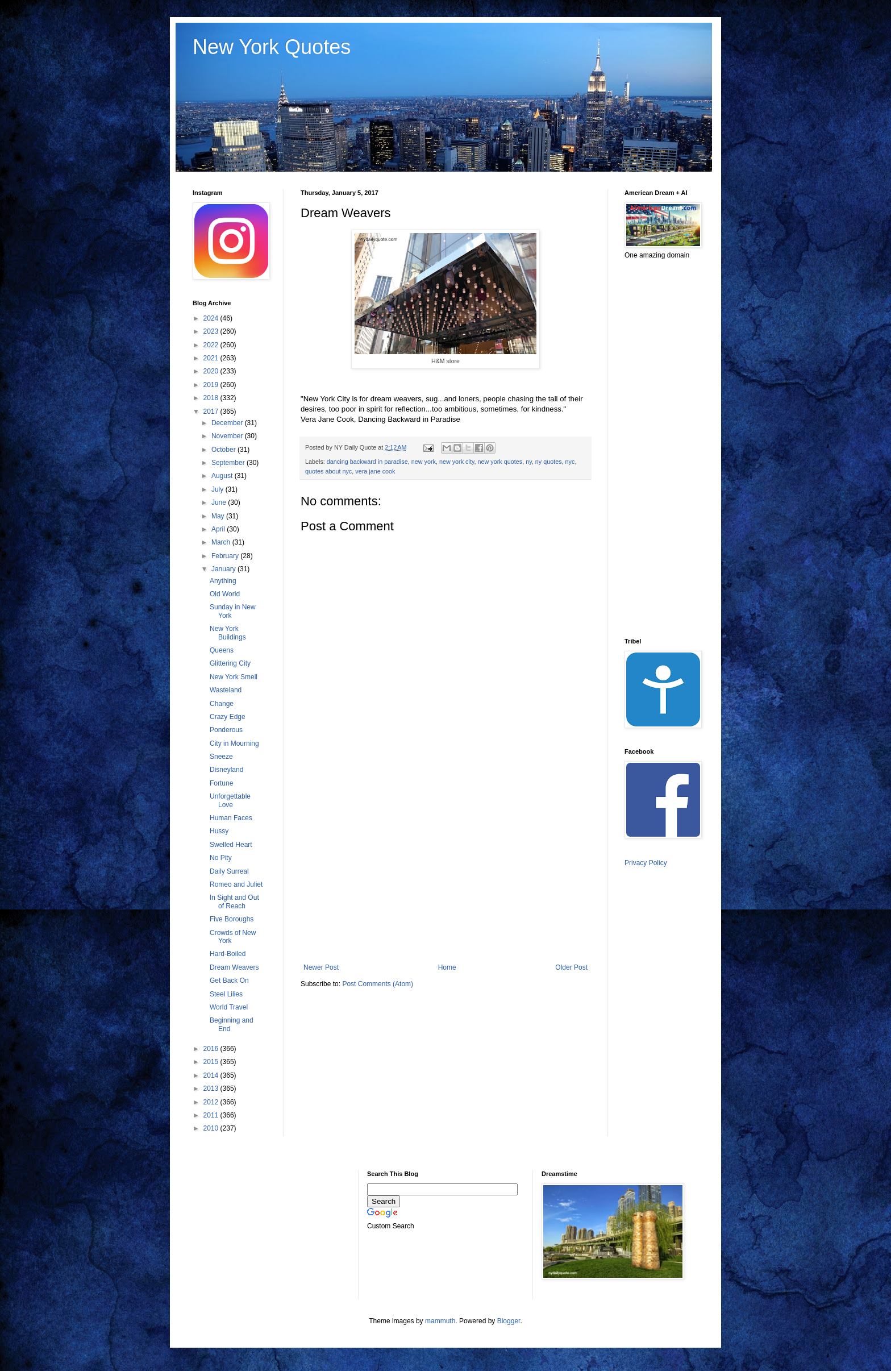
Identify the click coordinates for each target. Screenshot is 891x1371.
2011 (211, 1115)
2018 (211, 398)
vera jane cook (375, 471)
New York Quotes (272, 47)
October (224, 450)
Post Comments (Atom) (377, 984)
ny (529, 461)
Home (447, 967)
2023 (211, 331)
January (224, 569)
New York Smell (233, 677)
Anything (223, 581)
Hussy (219, 831)
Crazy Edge (227, 717)
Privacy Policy (645, 863)
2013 (211, 1088)
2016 (211, 1049)
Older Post (571, 967)
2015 (211, 1062)
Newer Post (321, 967)
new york (423, 461)
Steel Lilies (226, 994)
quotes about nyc (328, 471)
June (219, 502)
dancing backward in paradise (367, 461)
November (228, 436)
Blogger (509, 1321)
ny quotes (548, 461)
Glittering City (230, 663)
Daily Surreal (229, 871)
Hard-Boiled (227, 954)
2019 (211, 385)
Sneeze (221, 757)
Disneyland (226, 770)
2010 (211, 1128)
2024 (211, 318)
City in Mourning (234, 743)
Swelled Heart (231, 845)
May (218, 516)
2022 (211, 345)
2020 (211, 371)
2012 (211, 1102)
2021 (211, 358)
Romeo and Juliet (236, 884)
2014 (211, 1075)
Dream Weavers (234, 967)
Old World (225, 594)
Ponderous (226, 730)
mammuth (440, 1321)
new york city (456, 461)
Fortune (221, 783)
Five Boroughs (231, 919)
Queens (222, 650)
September (229, 463)
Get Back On (229, 980)
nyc (570, 461)
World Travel (229, 1007)
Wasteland (226, 690)
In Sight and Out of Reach (234, 901)
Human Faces (231, 818)
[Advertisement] (445, 869)
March (221, 542)
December (228, 423)
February (225, 556)
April (219, 529)
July (218, 489)
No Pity (221, 858)
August (223, 476)
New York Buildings (228, 633)
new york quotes (500, 461)
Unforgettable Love (230, 800)
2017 (211, 412)
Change (222, 704)
